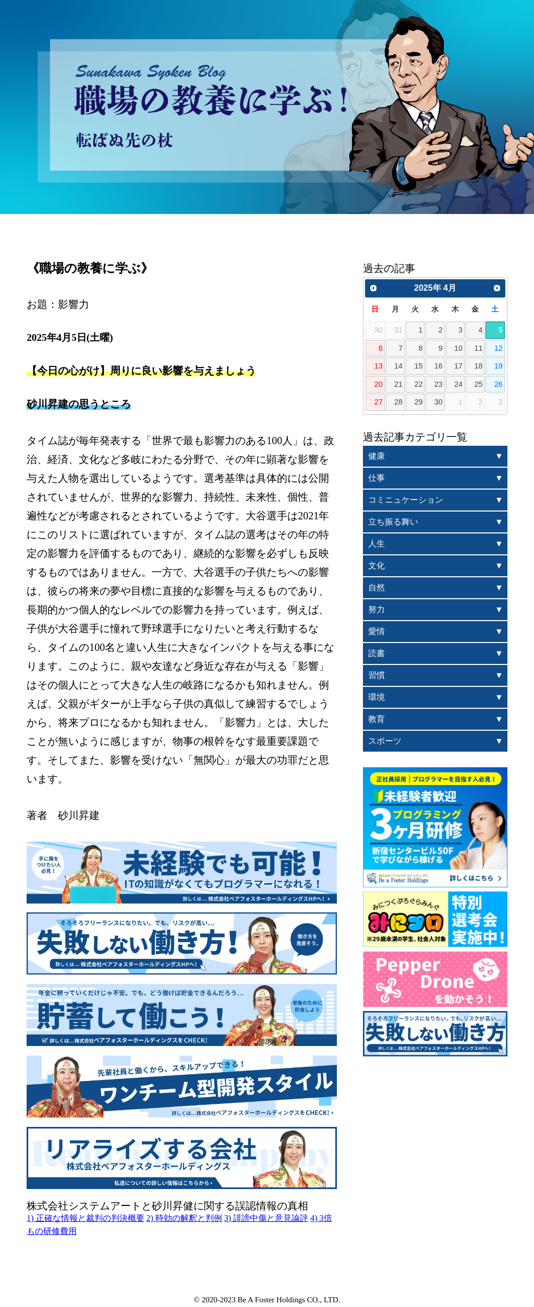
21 (398, 384)
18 (478, 366)
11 (478, 348)
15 (418, 366)
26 (498, 384)
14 (398, 366)
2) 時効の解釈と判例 (184, 1218)
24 (458, 384)
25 (478, 384)
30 (438, 402)
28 (398, 402)
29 (418, 402)
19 (498, 366)
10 (458, 348)
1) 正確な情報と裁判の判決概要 (85, 1218)
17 (458, 366)
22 (418, 384)
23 (438, 384)
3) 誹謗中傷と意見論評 (266, 1218)
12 (498, 348)
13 (378, 366)
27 (378, 402)
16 (438, 366)
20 (378, 384)
